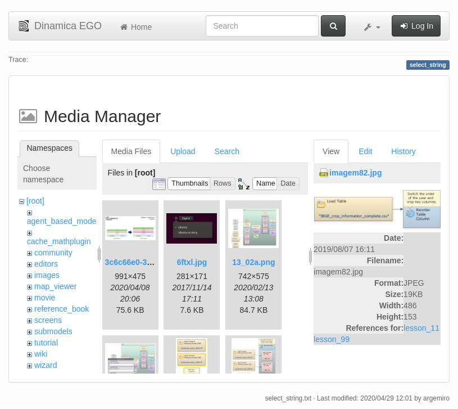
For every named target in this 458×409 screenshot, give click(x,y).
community (53, 252)
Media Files (131, 151)
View (331, 151)
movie (44, 297)
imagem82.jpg (355, 172)
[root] (35, 200)
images (47, 275)
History (403, 151)
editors (46, 263)
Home (135, 27)
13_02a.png (253, 262)
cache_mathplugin (59, 241)
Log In (416, 25)
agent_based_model (62, 221)
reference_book (61, 308)
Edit (365, 151)
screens (48, 320)
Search (227, 151)
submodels (53, 331)
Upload (182, 151)
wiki (40, 353)
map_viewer (55, 286)
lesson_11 (421, 327)
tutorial (46, 342)
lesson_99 (332, 339)
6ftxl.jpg (192, 262)
